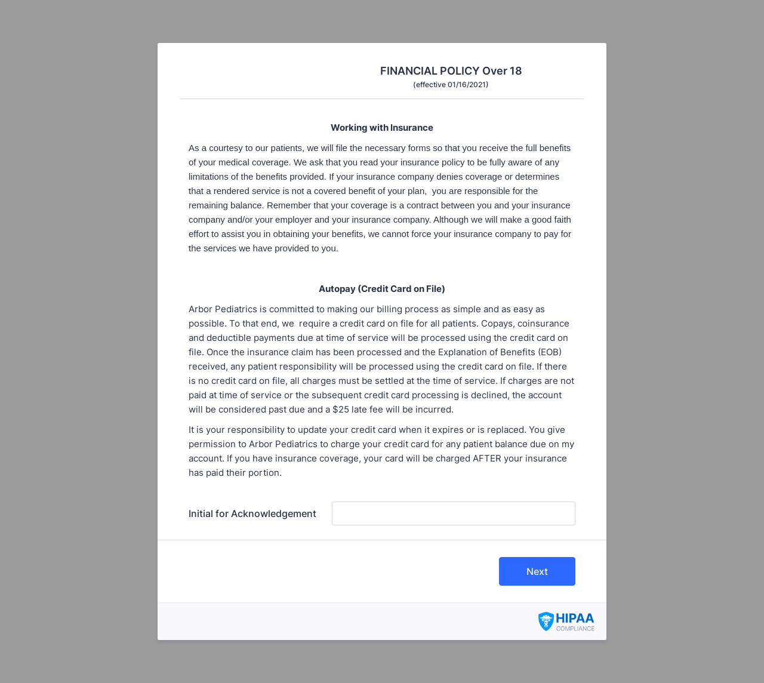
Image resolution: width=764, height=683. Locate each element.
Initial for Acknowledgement (252, 513)
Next (537, 571)
